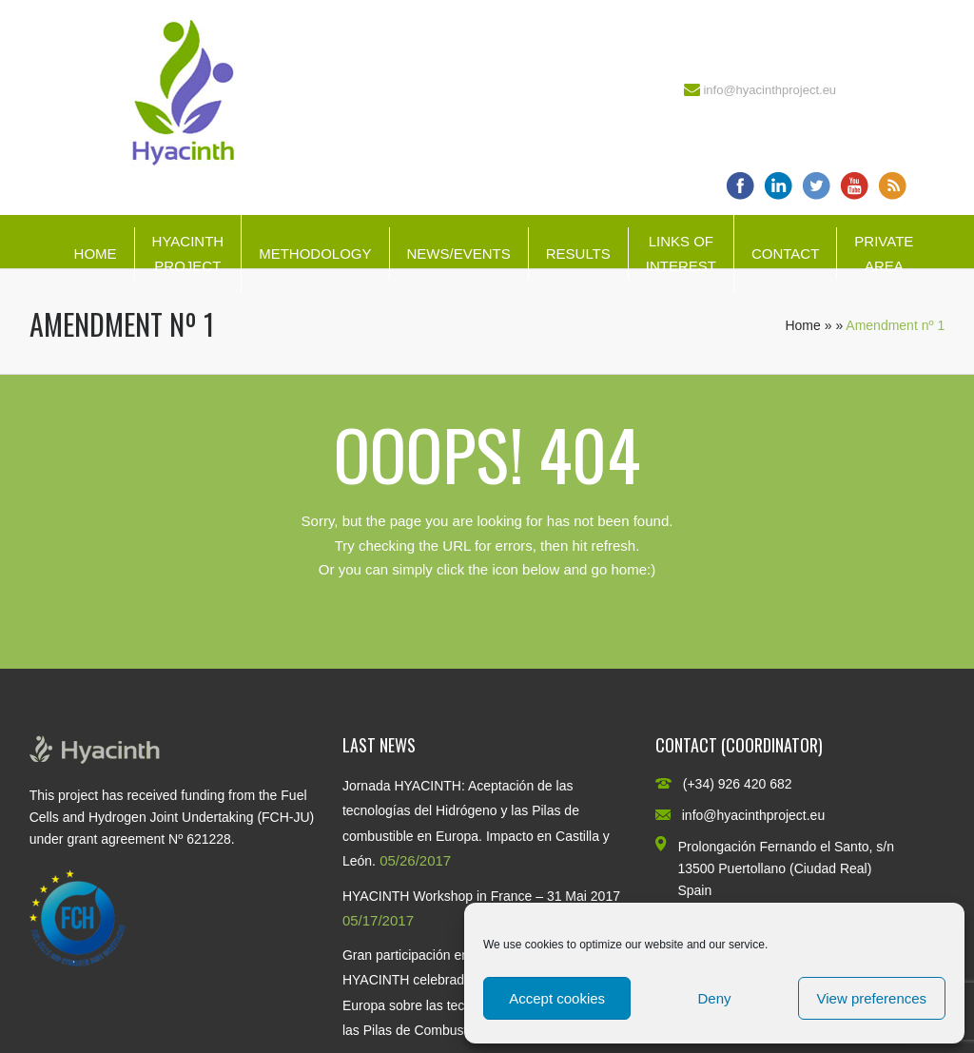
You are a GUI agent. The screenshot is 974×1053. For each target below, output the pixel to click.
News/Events (459, 253)
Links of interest (681, 253)
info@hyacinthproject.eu (769, 90)
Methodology (315, 253)
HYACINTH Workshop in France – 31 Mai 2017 (481, 896)
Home (95, 253)
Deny (713, 998)
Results (578, 253)
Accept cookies (557, 998)
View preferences (872, 998)
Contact (785, 253)
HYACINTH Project (188, 253)
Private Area (883, 253)
